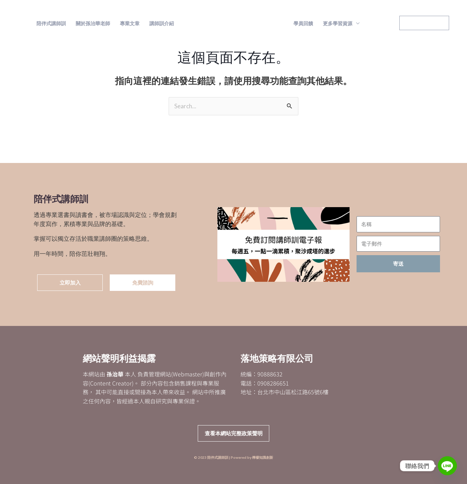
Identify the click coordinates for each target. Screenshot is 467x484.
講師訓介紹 (161, 23)
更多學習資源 (337, 23)
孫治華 (115, 374)
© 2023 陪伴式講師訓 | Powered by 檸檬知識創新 (233, 458)
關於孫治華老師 (93, 23)
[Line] (447, 465)
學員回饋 (303, 23)
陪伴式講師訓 (51, 23)
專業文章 (130, 23)
